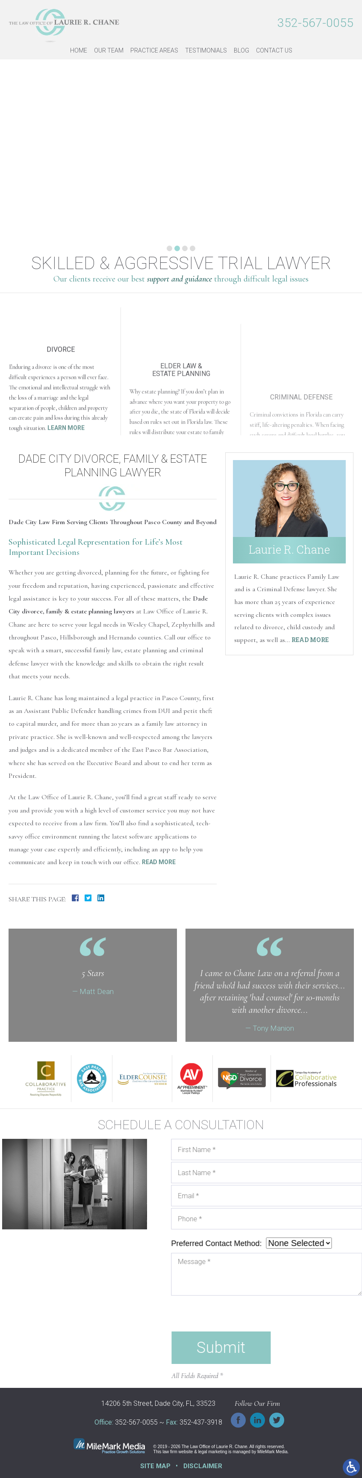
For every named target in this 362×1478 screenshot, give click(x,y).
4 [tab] (192, 248)
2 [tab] (177, 248)
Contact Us (274, 50)
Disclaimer (202, 1466)
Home (78, 50)
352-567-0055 (315, 23)
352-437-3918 (201, 1423)
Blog (241, 50)
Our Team (109, 50)
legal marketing (212, 1451)
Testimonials (206, 50)
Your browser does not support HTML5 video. (181, 979)
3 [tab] (185, 248)
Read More (159, 862)
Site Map (155, 1466)
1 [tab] (169, 248)
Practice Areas (154, 50)
